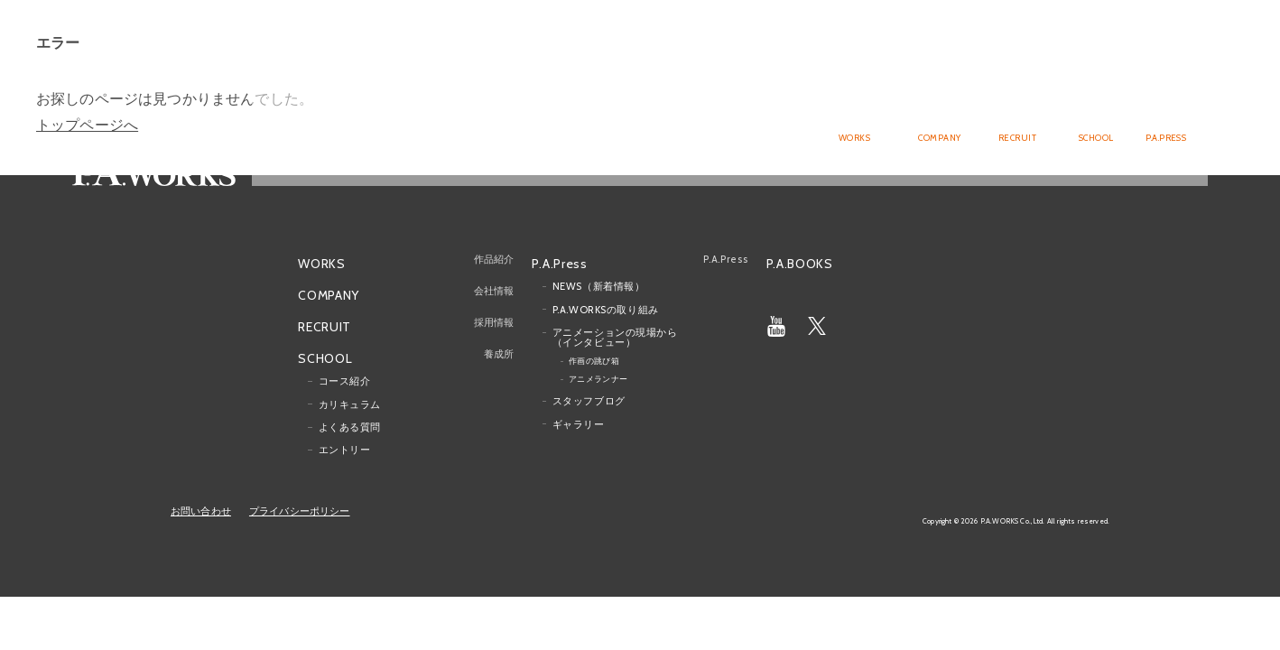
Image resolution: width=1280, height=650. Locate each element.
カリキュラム (350, 403)
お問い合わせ (201, 511)
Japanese (1133, 41)
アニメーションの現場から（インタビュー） (615, 337)
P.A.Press (559, 262)
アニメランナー (598, 379)
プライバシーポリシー (299, 511)
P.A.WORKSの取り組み (605, 308)
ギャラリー (578, 423)
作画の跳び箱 (594, 361)
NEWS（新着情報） (598, 286)
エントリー (345, 449)
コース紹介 (345, 381)
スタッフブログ (589, 401)
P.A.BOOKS (799, 263)
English (1185, 41)
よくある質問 (350, 427)
